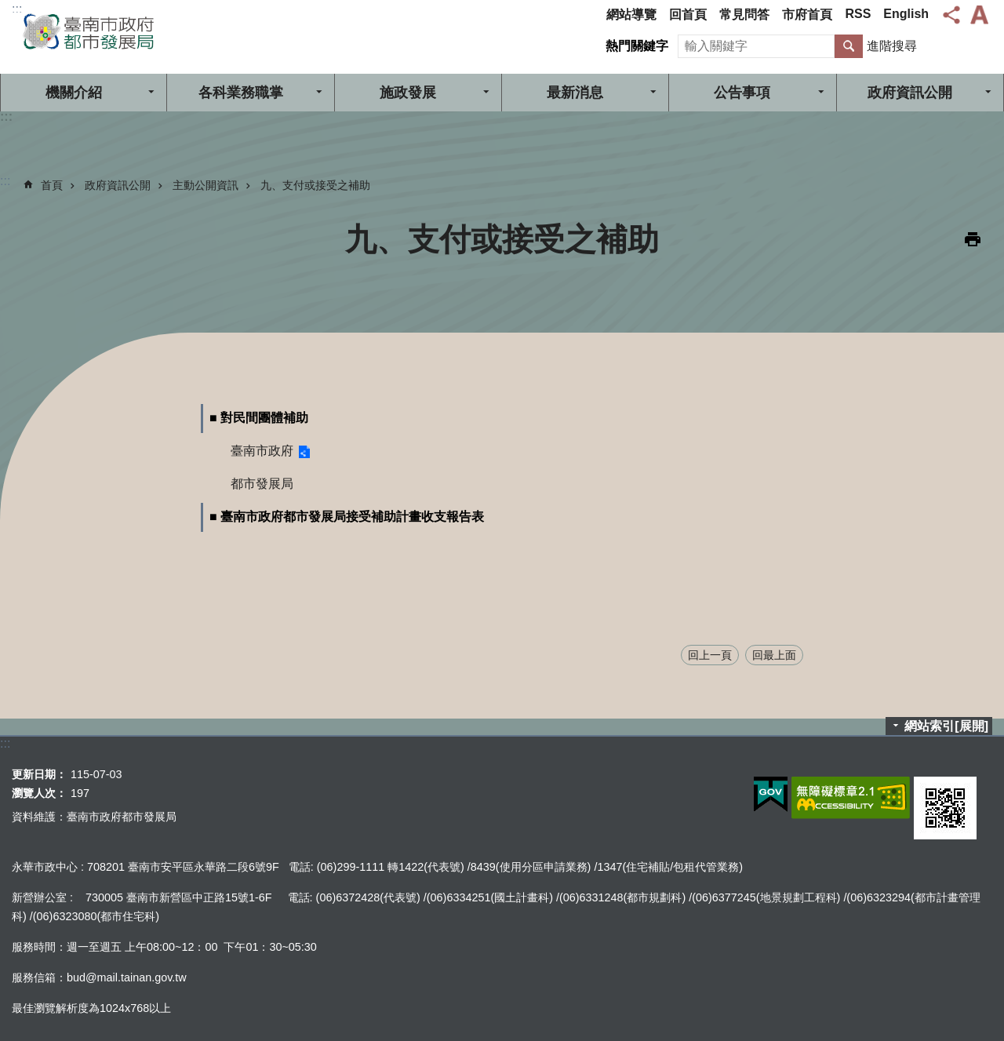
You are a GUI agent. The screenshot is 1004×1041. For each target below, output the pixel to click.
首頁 (52, 185)
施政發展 (408, 92)
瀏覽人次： (39, 793)
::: (17, 9)
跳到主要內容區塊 (8, 8)
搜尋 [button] (849, 46)
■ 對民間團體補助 (258, 417)
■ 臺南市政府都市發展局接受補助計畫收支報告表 (346, 516)
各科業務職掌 (240, 92)
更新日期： (39, 774)
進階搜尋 (892, 46)
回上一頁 (710, 655)
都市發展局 (262, 483)
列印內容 (972, 239)
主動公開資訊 (205, 185)
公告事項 (742, 92)
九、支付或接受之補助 (315, 185)
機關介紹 (73, 92)
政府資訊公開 (910, 92)
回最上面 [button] (774, 655)
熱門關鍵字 (637, 46)
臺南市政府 (262, 450)
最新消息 (575, 92)
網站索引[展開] (946, 726)
